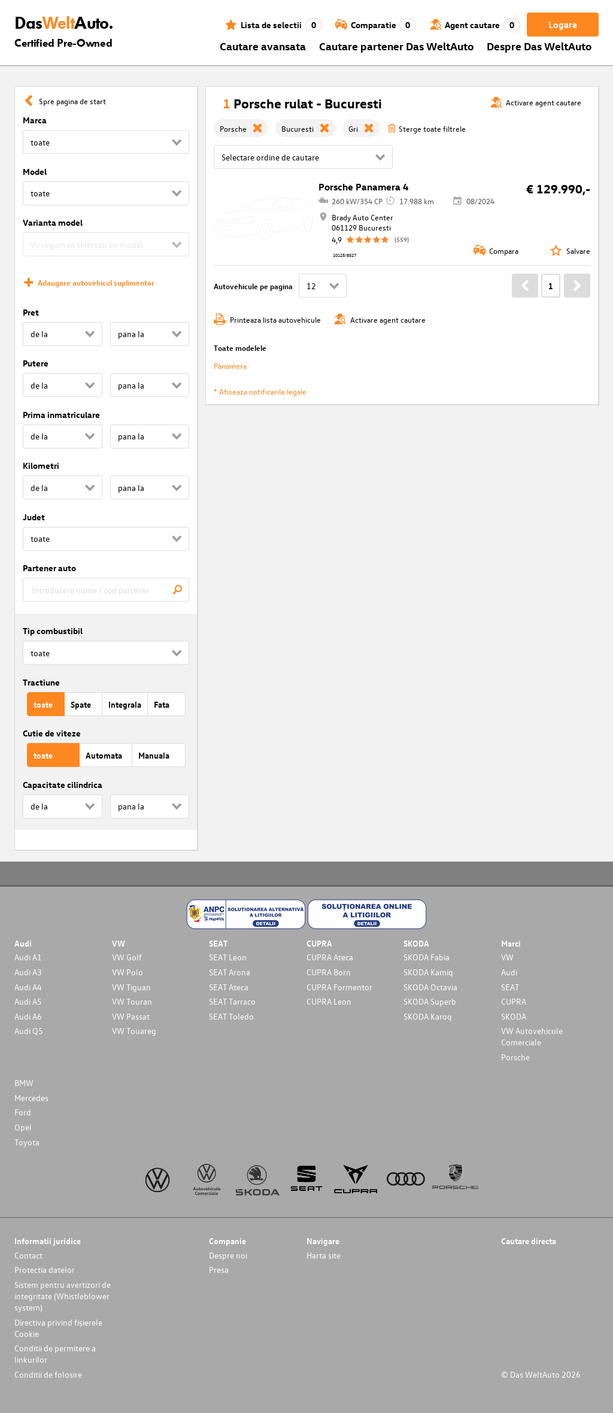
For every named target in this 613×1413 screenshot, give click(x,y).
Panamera (230, 365)
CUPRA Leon (328, 1001)
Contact (28, 1255)
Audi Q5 (28, 1030)
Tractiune (41, 682)
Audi (509, 972)
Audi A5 (28, 1001)
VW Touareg (134, 1030)
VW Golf (127, 957)
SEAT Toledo (231, 1016)
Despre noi (228, 1255)
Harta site (323, 1255)
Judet (34, 517)
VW (507, 957)
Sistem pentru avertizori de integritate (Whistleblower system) (62, 1296)
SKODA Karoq (427, 1016)
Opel (23, 1127)
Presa (219, 1269)
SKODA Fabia (426, 957)
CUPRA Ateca (329, 957)
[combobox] (106, 590)
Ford (22, 1112)
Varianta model (53, 222)
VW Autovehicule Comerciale (532, 1036)
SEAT (510, 987)
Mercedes (31, 1097)
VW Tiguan (131, 987)
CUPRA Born (328, 972)
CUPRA (513, 1001)
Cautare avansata (263, 46)
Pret (31, 312)
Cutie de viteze (52, 733)
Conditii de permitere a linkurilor (55, 1353)
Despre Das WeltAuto (539, 46)
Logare (562, 25)
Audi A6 (28, 1016)
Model (35, 171)
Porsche (515, 1057)
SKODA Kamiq (428, 972)
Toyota (27, 1142)
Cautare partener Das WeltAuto (396, 46)
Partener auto (49, 568)
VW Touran (132, 1001)
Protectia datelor (44, 1269)
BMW (24, 1082)
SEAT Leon (228, 957)
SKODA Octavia (430, 987)
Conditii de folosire (48, 1374)
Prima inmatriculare (61, 414)
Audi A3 (28, 972)
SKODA (513, 1016)
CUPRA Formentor (339, 987)
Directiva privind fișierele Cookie (58, 1328)
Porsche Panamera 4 (363, 187)
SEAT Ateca (228, 987)
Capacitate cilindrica (62, 784)
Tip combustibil (53, 630)
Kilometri (41, 465)
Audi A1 (28, 957)
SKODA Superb (429, 1001)
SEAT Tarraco (232, 1001)
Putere (35, 363)
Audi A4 (28, 987)
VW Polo (127, 972)
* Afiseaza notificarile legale (260, 391)
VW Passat (131, 1016)
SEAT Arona (229, 972)
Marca (35, 120)
